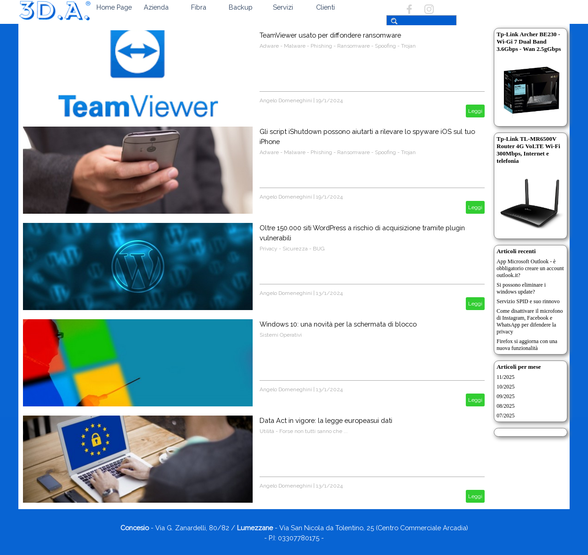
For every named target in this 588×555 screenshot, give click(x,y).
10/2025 (505, 386)
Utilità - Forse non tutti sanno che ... (304, 431)
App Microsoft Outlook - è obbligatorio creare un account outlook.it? (530, 268)
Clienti (325, 7)
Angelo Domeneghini (286, 100)
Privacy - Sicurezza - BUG (292, 248)
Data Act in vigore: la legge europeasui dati (326, 420)
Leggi (475, 111)
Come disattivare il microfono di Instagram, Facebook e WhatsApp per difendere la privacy (530, 321)
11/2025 (505, 377)
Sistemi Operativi (281, 335)
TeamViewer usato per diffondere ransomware (330, 35)
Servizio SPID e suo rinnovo (528, 301)
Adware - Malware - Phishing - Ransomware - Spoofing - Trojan (338, 46)
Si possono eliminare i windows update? (521, 288)
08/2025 (505, 406)
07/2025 (505, 415)
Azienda (156, 7)
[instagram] (429, 9)
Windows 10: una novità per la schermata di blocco (338, 324)
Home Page (114, 7)
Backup (241, 7)
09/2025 (505, 396)
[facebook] (409, 9)
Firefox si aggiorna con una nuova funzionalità (527, 344)
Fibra (198, 7)
